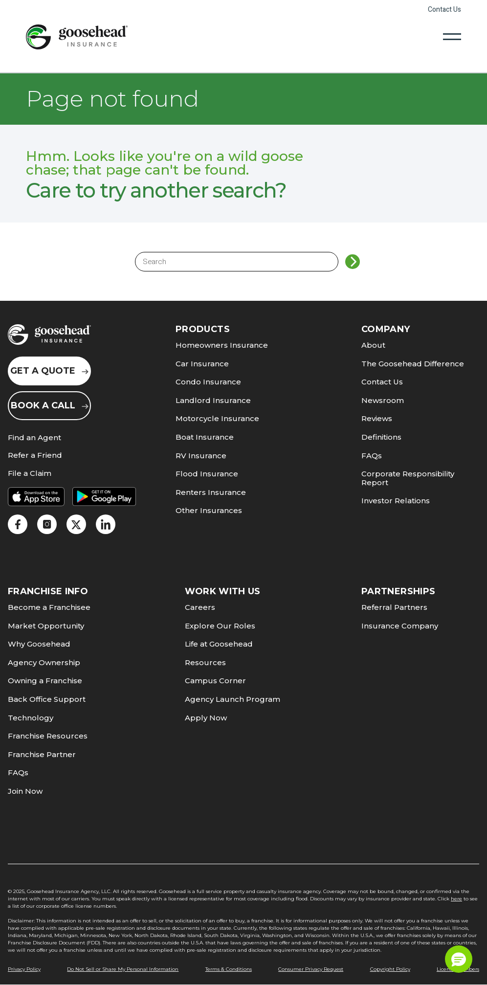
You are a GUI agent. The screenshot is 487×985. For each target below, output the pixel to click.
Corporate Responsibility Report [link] (407, 478)
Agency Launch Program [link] (232, 699)
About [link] (373, 345)
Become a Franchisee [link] (49, 607)
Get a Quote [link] (49, 370)
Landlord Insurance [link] (213, 400)
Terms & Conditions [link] (228, 969)
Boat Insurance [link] (205, 437)
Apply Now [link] (206, 717)
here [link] (456, 898)
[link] (77, 37)
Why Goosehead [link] (39, 644)
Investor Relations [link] (395, 500)
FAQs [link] (371, 455)
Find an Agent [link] (34, 438)
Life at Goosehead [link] (219, 644)
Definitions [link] (381, 437)
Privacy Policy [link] (24, 969)
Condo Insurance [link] (208, 381)
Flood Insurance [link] (207, 473)
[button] (458, 959)
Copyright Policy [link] (390, 969)
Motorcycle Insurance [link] (217, 418)
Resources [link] (205, 662)
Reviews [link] (376, 418)
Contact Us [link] (444, 9)
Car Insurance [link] (202, 363)
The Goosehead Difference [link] (412, 363)
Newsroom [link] (382, 400)
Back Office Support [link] (47, 699)
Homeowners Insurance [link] (222, 345)
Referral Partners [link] (394, 607)
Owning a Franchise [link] (45, 680)
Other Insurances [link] (209, 510)
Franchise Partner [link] (42, 754)
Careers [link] (200, 607)
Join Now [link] (25, 791)
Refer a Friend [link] (35, 455)
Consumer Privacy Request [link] (310, 969)
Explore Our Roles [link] (220, 625)
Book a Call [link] (50, 405)
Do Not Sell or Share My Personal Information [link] (122, 969)
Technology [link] (30, 717)
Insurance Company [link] (399, 625)
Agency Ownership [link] (44, 662)
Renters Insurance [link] (211, 492)
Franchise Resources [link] (48, 735)
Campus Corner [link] (215, 680)
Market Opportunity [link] (46, 625)
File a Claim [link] (29, 474)
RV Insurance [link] (201, 455)
